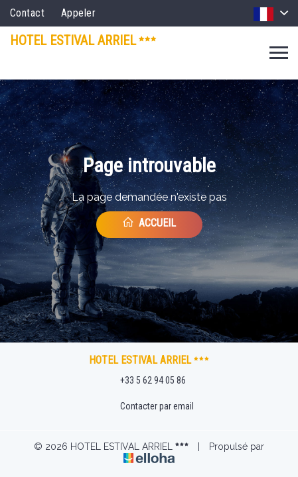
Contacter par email (149, 407)
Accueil (149, 222)
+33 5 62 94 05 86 (145, 381)
